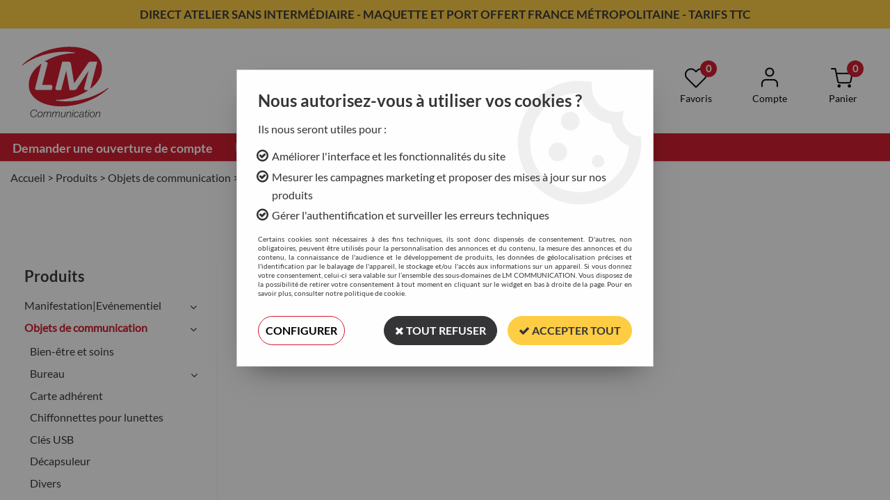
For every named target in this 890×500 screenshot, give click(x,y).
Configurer (301, 330)
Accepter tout (570, 330)
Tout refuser (440, 330)
